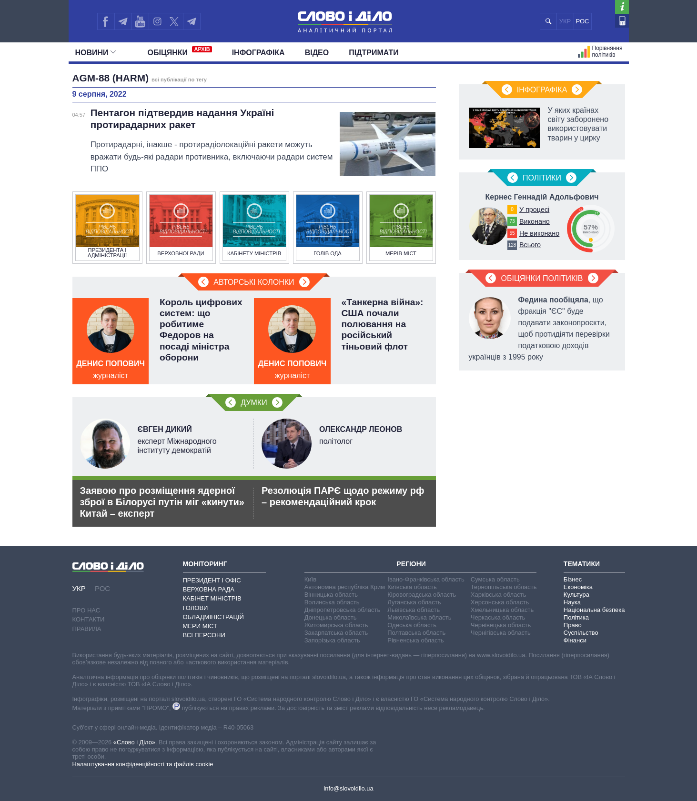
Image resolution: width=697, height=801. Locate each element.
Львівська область (413, 609)
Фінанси (575, 640)
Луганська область (414, 602)
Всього (530, 245)
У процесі (534, 209)
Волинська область (332, 602)
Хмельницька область (502, 609)
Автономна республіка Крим (344, 587)
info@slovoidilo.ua (348, 788)
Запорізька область (332, 640)
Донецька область (330, 617)
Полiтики (542, 178)
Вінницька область (331, 594)
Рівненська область (415, 640)
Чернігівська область (501, 632)
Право (573, 625)
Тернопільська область (504, 587)
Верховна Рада (209, 589)
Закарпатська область (336, 632)
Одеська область (411, 625)
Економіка (578, 587)
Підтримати (374, 53)
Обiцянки (180, 51)
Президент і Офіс (212, 580)
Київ (310, 579)
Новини (95, 53)
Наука (572, 602)
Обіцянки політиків (542, 278)
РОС (582, 21)
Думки (254, 403)
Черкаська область (498, 617)
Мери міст (200, 626)
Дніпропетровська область (342, 609)
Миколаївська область (419, 617)
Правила (86, 628)
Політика (576, 617)
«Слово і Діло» (134, 742)
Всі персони (204, 635)
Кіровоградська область (421, 594)
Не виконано (539, 233)
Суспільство (581, 632)
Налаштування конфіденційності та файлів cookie (142, 764)
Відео (317, 53)
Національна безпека (594, 609)
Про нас (86, 610)
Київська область (411, 587)
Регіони (411, 564)
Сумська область (495, 579)
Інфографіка (258, 53)
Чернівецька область (501, 625)
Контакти (88, 619)
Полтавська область (416, 632)
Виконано (534, 221)
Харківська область (498, 594)
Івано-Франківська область (425, 579)
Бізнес (573, 579)
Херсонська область (500, 602)
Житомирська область (336, 625)
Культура (576, 594)
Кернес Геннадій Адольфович (541, 197)
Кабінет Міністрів (212, 598)
